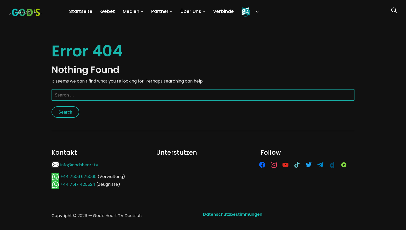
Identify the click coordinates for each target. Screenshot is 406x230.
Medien (131, 11)
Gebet (107, 11)
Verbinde (223, 11)
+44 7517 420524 (77, 184)
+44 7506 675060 (78, 177)
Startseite (80, 11)
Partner (160, 11)
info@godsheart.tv (79, 165)
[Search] (394, 10)
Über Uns (190, 11)
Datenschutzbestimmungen (232, 214)
